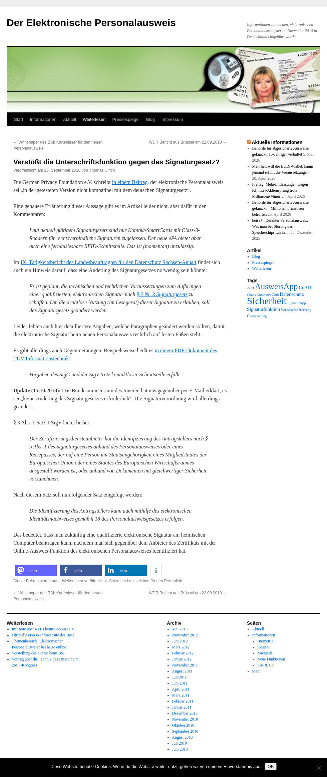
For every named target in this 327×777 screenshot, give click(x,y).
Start (18, 119)
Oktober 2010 (183, 725)
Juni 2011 (180, 683)
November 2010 (185, 719)
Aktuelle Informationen (277, 142)
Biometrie (265, 641)
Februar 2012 (183, 653)
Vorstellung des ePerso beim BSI (38, 653)
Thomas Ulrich (102, 170)
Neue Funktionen (271, 659)
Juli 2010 (179, 743)
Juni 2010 (180, 749)
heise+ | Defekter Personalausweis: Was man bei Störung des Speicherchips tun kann (280, 226)
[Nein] (318, 767)
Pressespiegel (125, 119)
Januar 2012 (182, 659)
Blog (150, 119)
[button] (36, 570)
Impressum (172, 119)
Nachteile (265, 653)
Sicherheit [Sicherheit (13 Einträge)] (267, 301)
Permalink (173, 581)
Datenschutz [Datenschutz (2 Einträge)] (292, 294)
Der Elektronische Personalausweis (91, 22)
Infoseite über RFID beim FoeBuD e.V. (43, 629)
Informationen (43, 119)
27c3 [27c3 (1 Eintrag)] (250, 288)
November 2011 (185, 665)
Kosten (263, 647)
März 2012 (181, 647)
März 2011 (181, 695)
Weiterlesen (94, 119)
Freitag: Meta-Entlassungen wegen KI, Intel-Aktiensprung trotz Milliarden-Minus (280, 190)
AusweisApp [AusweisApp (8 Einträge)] (276, 286)
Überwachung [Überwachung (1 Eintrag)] (257, 316)
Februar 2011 (183, 701)
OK (271, 766)
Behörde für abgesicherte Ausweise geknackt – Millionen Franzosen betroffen (280, 208)
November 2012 (185, 635)
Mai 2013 (180, 629)
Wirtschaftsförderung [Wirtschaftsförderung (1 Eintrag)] (296, 310)
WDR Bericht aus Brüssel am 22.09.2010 (188, 142)
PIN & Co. (266, 665)
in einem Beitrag (130, 182)
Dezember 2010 (185, 713)
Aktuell (69, 119)
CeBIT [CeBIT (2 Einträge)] (305, 287)
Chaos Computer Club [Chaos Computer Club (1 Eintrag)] (263, 295)
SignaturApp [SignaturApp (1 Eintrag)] (297, 303)
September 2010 (185, 731)
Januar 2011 (182, 707)
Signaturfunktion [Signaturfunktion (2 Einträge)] (263, 309)
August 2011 (182, 671)
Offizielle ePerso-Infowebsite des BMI (43, 635)
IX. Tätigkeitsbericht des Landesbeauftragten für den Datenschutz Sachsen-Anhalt (109, 262)
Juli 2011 (179, 677)
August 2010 (182, 737)
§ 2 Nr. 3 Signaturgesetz (162, 294)
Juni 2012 (180, 641)
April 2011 (181, 689)
